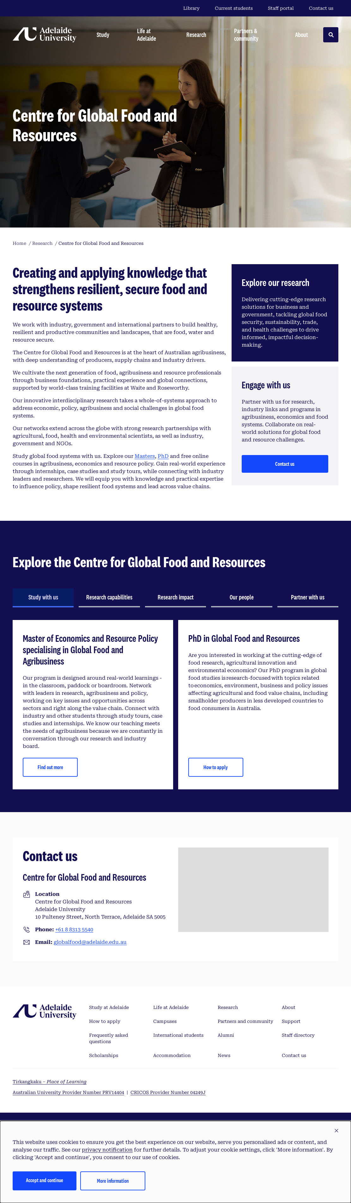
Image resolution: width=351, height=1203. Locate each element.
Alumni (226, 1035)
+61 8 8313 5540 (74, 930)
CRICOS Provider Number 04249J (168, 1092)
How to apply (215, 767)
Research (228, 1007)
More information (113, 1180)
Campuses (165, 1021)
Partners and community (245, 1021)
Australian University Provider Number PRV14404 (68, 1092)
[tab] (43, 597)
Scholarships (103, 1055)
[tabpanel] (175, 704)
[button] (336, 1131)
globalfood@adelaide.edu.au (90, 942)
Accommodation (172, 1055)
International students (178, 1035)
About (288, 1007)
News (224, 1055)
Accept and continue (44, 1180)
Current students (234, 8)
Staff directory (298, 1035)
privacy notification (107, 1150)
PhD (163, 456)
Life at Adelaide (171, 1007)
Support (291, 1021)
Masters (145, 456)
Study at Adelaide (109, 1007)
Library (191, 8)
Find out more (50, 767)
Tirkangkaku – (50, 1081)
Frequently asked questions (108, 1038)
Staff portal (281, 8)
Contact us (321, 8)
